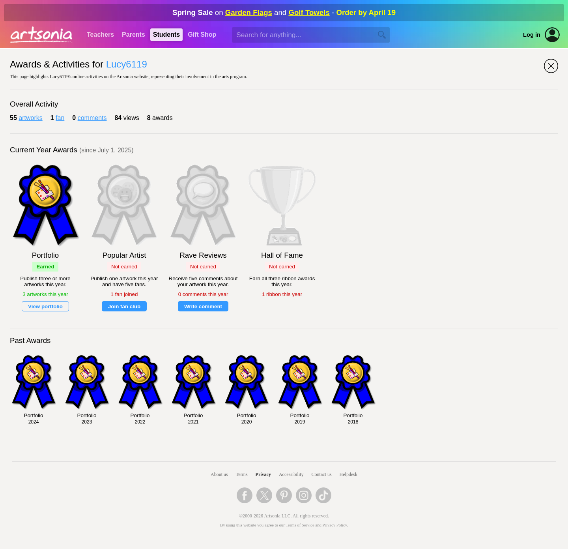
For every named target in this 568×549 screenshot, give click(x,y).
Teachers (100, 34)
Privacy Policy (335, 525)
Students (166, 34)
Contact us (322, 474)
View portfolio (45, 306)
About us (219, 474)
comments (92, 117)
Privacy (263, 474)
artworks (30, 117)
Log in (531, 35)
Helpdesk (348, 474)
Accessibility (291, 474)
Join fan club (124, 306)
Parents (133, 34)
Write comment (203, 306)
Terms (242, 474)
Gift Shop (202, 34)
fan (60, 117)
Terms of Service (300, 525)
